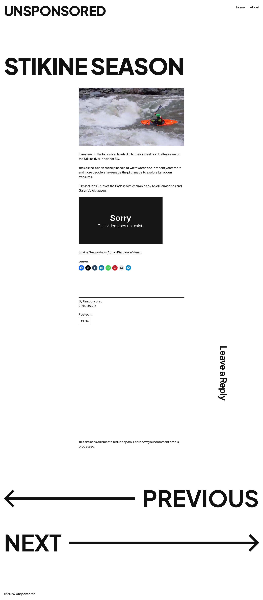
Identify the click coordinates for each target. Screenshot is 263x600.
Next (33, 542)
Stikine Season (89, 252)
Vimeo (137, 252)
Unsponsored (55, 10)
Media (85, 320)
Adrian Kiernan (118, 252)
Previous (201, 497)
